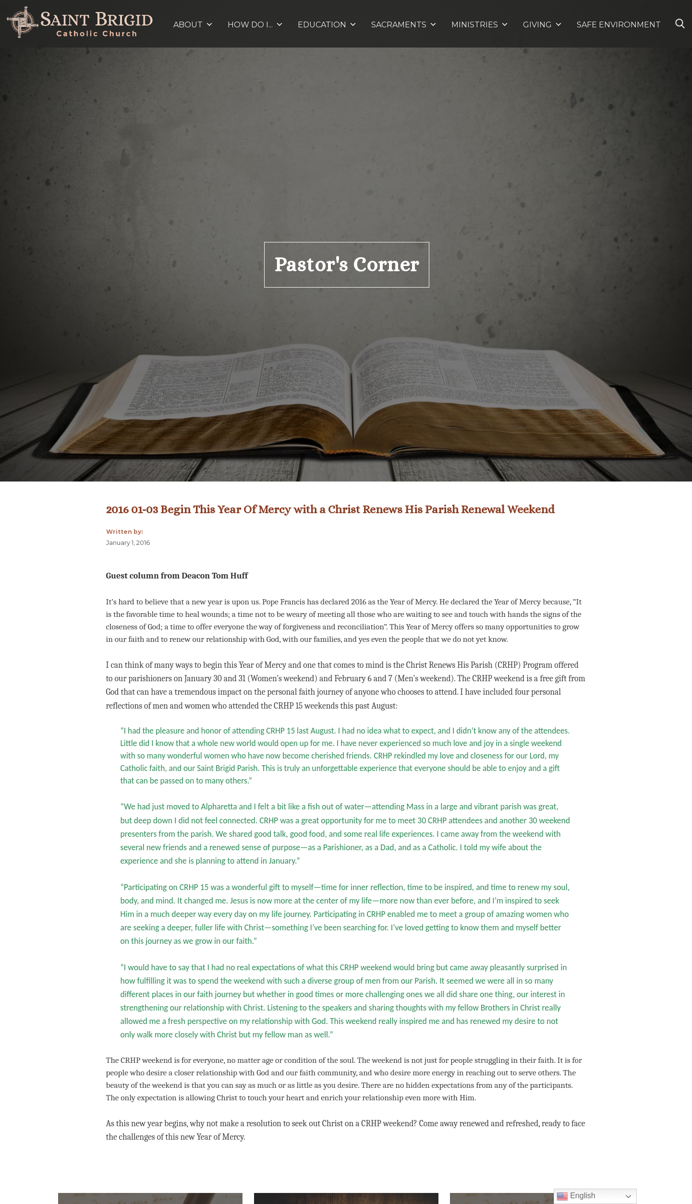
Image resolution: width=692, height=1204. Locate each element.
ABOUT (193, 25)
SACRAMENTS (404, 25)
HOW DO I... (255, 25)
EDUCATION (327, 25)
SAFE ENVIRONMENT (619, 24)
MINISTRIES (480, 25)
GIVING (537, 24)
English (576, 1196)
